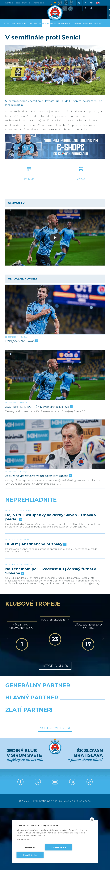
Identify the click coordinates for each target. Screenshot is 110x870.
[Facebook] (79, 3)
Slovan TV (24, 403)
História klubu (55, 728)
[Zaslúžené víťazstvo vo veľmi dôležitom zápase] (55, 444)
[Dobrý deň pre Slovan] (55, 309)
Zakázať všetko (58, 847)
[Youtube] (91, 3)
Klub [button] (13, 23)
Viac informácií (23, 839)
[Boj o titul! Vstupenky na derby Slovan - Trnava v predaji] (55, 518)
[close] (92, 819)
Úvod (7, 23)
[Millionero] (81, 767)
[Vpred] (102, 700)
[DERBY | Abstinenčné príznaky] (55, 568)
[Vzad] (7, 700)
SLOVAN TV (87, 23)
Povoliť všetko (30, 855)
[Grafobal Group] (81, 779)
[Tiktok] (91, 8)
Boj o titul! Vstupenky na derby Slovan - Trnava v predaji (50, 538)
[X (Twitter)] (85, 3)
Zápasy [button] (37, 23)
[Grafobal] (29, 767)
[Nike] (55, 754)
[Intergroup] (29, 779)
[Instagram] (85, 8)
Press (17, 3)
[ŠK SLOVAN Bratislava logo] (55, 10)
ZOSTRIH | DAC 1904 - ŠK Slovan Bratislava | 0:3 (38, 406)
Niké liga (23, 337)
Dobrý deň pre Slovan (21, 341)
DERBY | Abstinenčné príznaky (35, 586)
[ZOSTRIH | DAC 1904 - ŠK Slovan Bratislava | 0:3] (55, 375)
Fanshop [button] (98, 23)
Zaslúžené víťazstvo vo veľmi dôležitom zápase (38, 476)
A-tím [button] (30, 23)
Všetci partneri (55, 790)
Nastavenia (30, 847)
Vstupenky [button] (22, 23)
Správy (45, 23)
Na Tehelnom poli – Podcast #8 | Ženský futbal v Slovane (50, 633)
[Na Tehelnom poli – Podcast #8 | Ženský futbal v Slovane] (55, 613)
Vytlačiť (81, 179)
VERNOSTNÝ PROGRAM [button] (71, 23)
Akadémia (55, 23)
